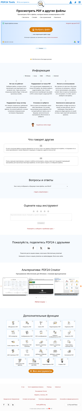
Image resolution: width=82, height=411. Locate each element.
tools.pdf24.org (41, 404)
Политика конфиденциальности (48, 399)
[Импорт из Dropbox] (78, 41)
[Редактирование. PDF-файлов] (48, 362)
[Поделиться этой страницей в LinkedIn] (48, 248)
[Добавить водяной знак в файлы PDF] (41, 352)
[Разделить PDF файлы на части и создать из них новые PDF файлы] (27, 324)
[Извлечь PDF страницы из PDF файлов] (55, 343)
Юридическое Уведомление (11, 399)
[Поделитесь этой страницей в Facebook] (33, 248)
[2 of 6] (38, 297)
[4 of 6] (42, 297)
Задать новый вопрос (41, 192)
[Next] (81, 286)
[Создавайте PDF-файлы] (62, 362)
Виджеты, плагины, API (41, 395)
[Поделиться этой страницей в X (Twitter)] (41, 248)
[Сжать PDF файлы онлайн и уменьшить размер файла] (41, 324)
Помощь (49, 387)
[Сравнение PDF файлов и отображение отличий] (20, 362)
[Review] (41, 217)
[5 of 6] (44, 297)
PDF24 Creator (40, 302)
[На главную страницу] (7, 2)
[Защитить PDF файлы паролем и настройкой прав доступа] (69, 334)
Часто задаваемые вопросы (35, 387)
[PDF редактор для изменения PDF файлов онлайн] (55, 324)
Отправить (41, 223)
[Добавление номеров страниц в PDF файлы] (55, 352)
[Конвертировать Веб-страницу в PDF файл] (13, 352)
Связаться (58, 387)
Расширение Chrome (41, 391)
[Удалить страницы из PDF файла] (41, 343)
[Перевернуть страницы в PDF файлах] (27, 343)
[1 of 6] (36, 297)
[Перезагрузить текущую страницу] (41, 4)
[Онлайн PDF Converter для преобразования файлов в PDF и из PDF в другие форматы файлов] (13, 334)
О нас (22, 387)
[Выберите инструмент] (80, 2)
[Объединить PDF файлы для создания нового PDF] (13, 324)
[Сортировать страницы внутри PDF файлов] (69, 343)
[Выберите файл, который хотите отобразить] (41, 29)
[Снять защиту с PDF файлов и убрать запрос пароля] (13, 343)
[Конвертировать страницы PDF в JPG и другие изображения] (41, 334)
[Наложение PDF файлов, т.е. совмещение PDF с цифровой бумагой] (69, 352)
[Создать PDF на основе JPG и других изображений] (27, 334)
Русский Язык (73, 405)
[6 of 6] (46, 297)
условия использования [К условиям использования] (52, 37)
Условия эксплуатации (29, 399)
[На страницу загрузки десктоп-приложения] (71, 2)
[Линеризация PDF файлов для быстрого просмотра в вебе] (34, 362)
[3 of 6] (40, 297)
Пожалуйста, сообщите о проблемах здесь (40, 228)
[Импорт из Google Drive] (74, 41)
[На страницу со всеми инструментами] (23, 2)
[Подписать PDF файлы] (69, 324)
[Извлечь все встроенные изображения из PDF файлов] (55, 334)
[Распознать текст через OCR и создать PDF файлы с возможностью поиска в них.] (27, 352)
